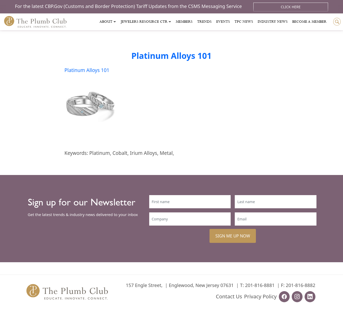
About (105, 21)
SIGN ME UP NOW (232, 236)
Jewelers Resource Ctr (144, 21)
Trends (204, 21)
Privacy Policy (260, 296)
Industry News (273, 21)
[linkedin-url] (310, 296)
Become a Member (309, 21)
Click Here (291, 6)
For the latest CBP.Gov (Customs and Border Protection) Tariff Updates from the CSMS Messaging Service (129, 6)
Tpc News (244, 21)
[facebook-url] (284, 296)
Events (223, 21)
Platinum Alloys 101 (171, 55)
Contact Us (229, 296)
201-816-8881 (260, 285)
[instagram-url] (297, 296)
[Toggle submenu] (114, 21)
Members (184, 21)
